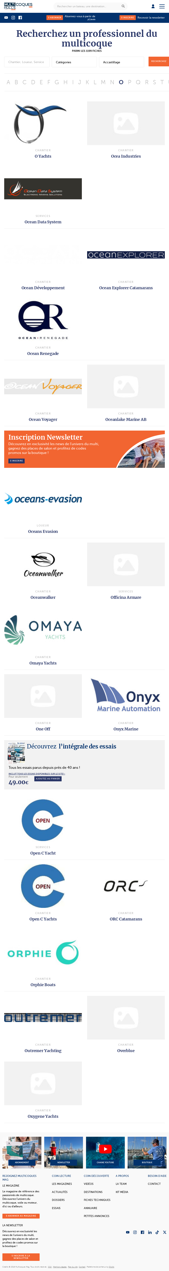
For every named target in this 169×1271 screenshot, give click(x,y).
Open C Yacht (43, 853)
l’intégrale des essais (71, 746)
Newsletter (63, 1152)
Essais (56, 1208)
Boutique (147, 1152)
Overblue (126, 1050)
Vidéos (89, 1183)
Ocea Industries (126, 156)
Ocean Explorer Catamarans (126, 287)
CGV (50, 1267)
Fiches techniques (97, 1200)
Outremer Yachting (43, 1050)
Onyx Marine (126, 729)
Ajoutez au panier (48, 779)
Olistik (111, 1267)
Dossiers (58, 1200)
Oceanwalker (43, 597)
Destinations (93, 1192)
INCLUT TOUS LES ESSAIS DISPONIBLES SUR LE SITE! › (37, 774)
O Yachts (43, 156)
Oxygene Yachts (43, 1116)
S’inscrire (16, 461)
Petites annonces (96, 1216)
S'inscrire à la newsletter (21, 1257)
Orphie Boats (43, 984)
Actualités (60, 1192)
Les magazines (62, 1183)
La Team (121, 1183)
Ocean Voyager (43, 419)
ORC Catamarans (126, 919)
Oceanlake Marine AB (126, 419)
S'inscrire (127, 18)
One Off (43, 729)
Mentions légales (60, 1267)
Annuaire (90, 1208)
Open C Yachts (43, 919)
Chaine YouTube (105, 1152)
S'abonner (54, 18)
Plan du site (72, 1267)
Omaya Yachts (43, 663)
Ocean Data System (43, 221)
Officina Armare (126, 597)
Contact (154, 1183)
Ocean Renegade (43, 353)
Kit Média (122, 1192)
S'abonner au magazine (21, 1216)
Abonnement (21, 1152)
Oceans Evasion (43, 531)
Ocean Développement (43, 287)
